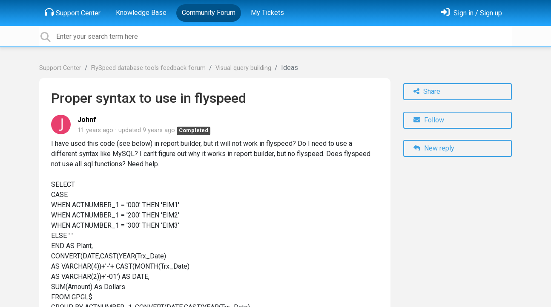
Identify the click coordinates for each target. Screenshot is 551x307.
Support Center (72, 12)
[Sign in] (471, 13)
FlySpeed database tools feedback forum (148, 68)
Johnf (86, 120)
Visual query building (243, 68)
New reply (433, 148)
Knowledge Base (141, 13)
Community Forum (208, 13)
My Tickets (267, 13)
